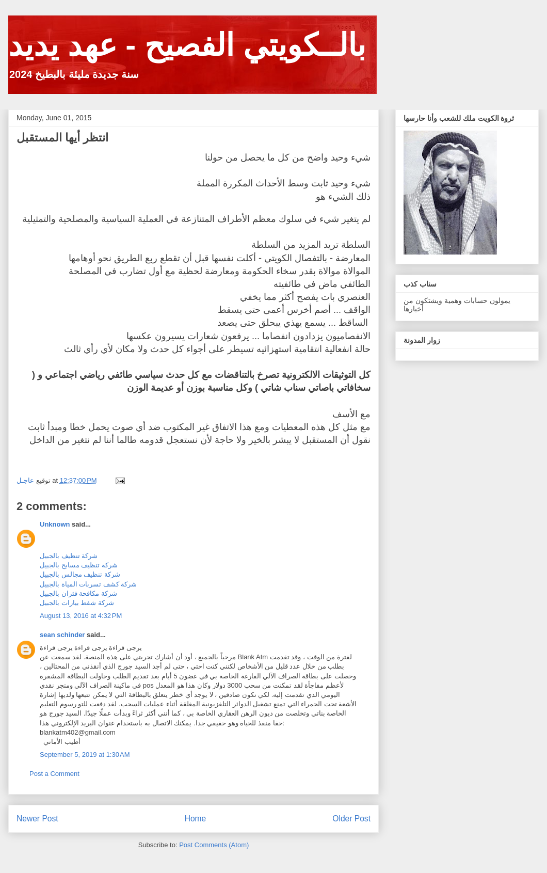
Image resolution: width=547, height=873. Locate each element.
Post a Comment (54, 773)
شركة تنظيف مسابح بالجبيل (79, 565)
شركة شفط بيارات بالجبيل (77, 603)
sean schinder (62, 635)
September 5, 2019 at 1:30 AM (85, 754)
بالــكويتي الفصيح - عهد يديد (187, 45)
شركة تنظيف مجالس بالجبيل (80, 574)
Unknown (55, 524)
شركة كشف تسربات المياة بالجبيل (88, 584)
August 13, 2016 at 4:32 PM (81, 616)
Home (195, 818)
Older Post (351, 818)
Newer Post (37, 818)
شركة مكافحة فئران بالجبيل (78, 593)
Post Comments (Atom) (214, 845)
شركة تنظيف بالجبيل (69, 556)
